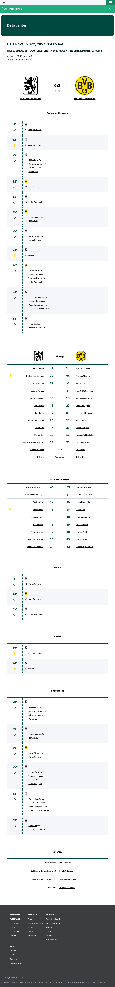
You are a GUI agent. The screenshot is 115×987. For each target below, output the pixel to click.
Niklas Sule (33, 221)
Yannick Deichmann (36, 301)
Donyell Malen (34, 130)
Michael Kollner (37, 450)
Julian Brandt (82, 525)
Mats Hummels (35, 217)
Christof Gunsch (66, 871)
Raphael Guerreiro (84, 398)
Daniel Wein (38, 502)
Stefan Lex (39, 428)
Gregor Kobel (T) (83, 368)
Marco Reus (81, 420)
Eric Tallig (39, 413)
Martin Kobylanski (36, 297)
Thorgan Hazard (35, 278)
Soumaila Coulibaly (84, 495)
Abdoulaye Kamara (84, 547)
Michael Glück (37, 517)
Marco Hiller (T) (37, 368)
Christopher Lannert (33, 145)
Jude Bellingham (35, 187)
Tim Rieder (39, 406)
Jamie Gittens (34, 236)
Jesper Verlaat (37, 391)
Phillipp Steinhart (36, 398)
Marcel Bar (33, 172)
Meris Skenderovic (36, 305)
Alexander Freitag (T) (34, 495)
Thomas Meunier (35, 274)
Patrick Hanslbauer (67, 888)
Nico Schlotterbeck (84, 391)
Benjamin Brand (23, 60)
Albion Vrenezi (34, 168)
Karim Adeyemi (35, 202)
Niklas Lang (33, 160)
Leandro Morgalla (36, 384)
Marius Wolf (33, 270)
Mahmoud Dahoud (36, 328)
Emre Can (32, 324)
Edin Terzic (80, 450)
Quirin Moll (38, 525)
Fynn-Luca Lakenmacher (39, 309)
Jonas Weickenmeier (68, 879)
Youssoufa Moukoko (84, 435)
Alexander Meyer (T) (85, 487)
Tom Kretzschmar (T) (34, 487)
